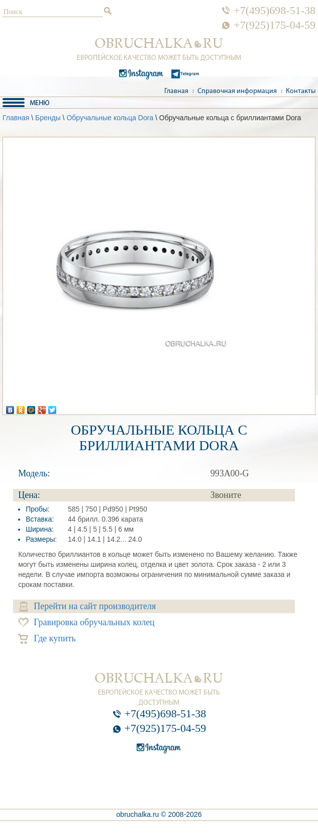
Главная (176, 91)
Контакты (300, 91)
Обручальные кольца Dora (109, 118)
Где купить (47, 638)
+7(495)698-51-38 (274, 10)
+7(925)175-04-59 (274, 25)
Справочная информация (237, 91)
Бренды (48, 118)
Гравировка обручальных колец (86, 622)
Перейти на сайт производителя (88, 606)
